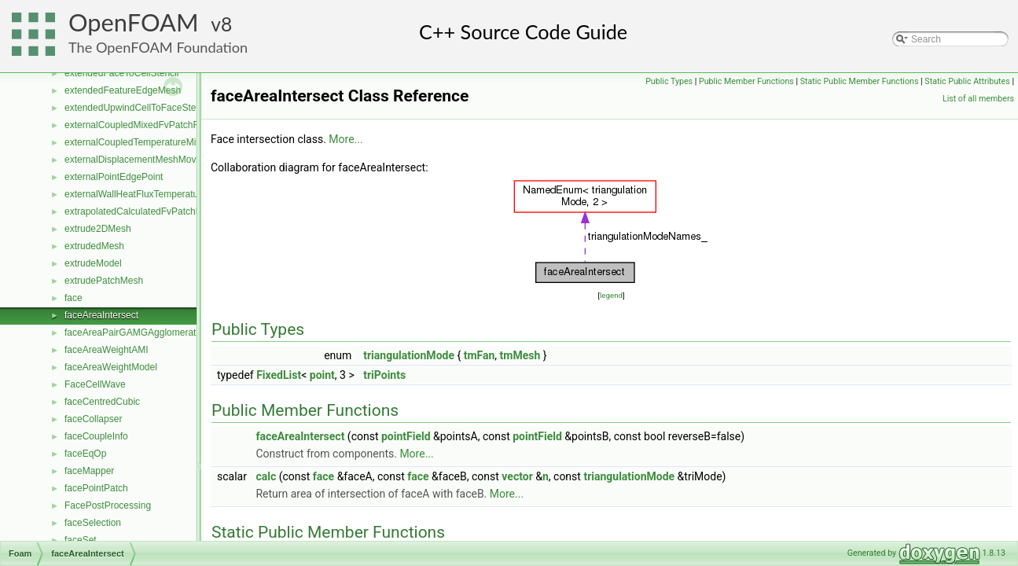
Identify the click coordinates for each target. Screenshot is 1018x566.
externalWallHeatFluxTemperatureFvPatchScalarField (176, 194)
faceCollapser (93, 418)
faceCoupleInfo (96, 436)
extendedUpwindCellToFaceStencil (137, 107)
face (73, 297)
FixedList (278, 375)
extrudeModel (93, 263)
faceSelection (92, 522)
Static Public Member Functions (859, 81)
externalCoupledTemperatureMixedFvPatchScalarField (178, 142)
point (322, 375)
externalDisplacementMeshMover (134, 159)
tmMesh (520, 355)
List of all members (978, 99)
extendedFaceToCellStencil (121, 73)
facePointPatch (96, 488)
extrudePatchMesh (103, 280)
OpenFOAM (133, 22)
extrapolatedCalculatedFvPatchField (140, 211)
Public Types (669, 81)
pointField (406, 436)
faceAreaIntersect (101, 315)
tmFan (479, 355)
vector (517, 476)
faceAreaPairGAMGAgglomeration (136, 332)
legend (611, 295)
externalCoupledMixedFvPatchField (138, 124)
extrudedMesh (94, 246)
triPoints (384, 375)
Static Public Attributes (966, 81)
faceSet (80, 540)
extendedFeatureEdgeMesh (122, 90)
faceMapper (89, 470)
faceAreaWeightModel (110, 367)
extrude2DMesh (97, 228)
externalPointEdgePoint (113, 176)
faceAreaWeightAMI (106, 349)
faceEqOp (85, 453)
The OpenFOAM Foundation (158, 47)
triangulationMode (408, 355)
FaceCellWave (95, 384)
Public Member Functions (746, 81)
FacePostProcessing (107, 505)
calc (265, 476)
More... (345, 139)
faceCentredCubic (102, 401)
